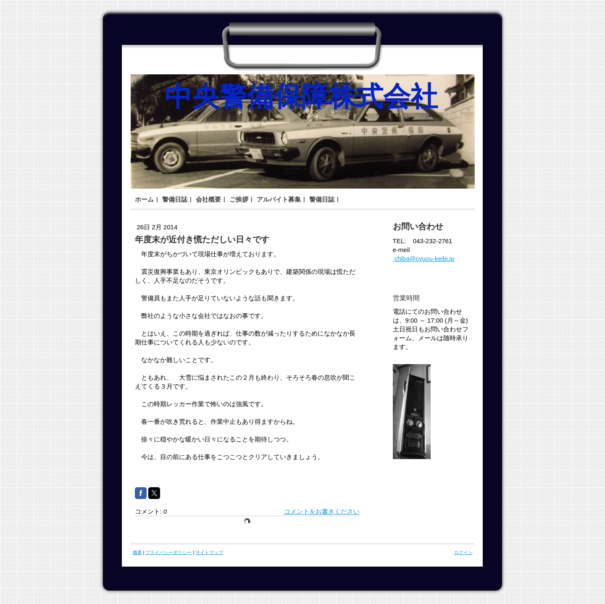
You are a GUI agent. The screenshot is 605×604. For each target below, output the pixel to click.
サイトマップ (209, 552)
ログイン (463, 552)
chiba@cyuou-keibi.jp (424, 258)
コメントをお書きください (322, 511)
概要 (137, 552)
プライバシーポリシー (168, 552)
